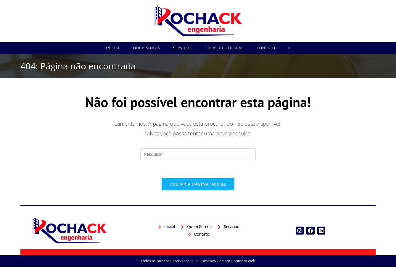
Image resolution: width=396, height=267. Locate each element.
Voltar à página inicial (197, 184)
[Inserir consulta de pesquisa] (198, 154)
